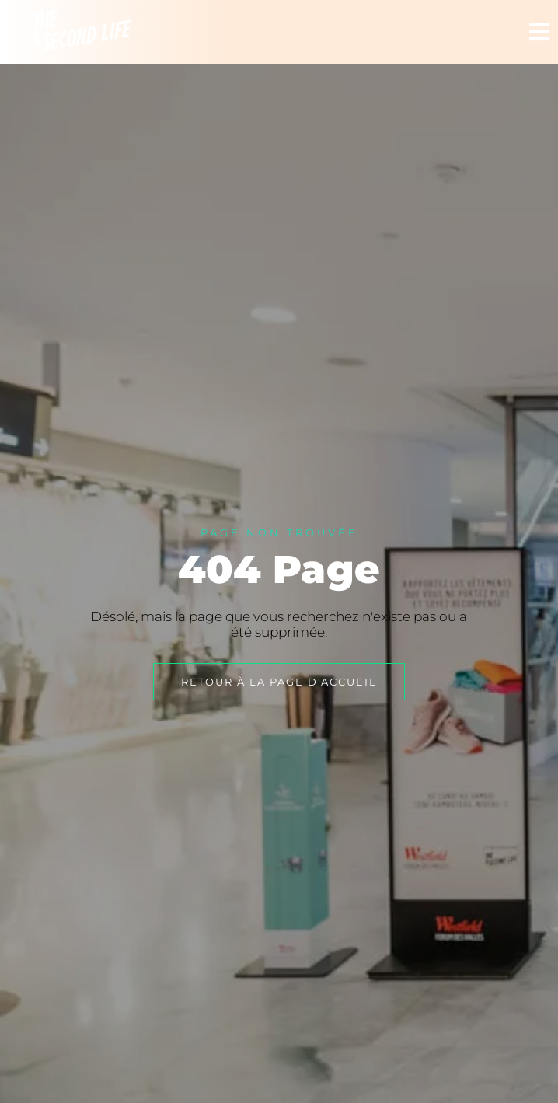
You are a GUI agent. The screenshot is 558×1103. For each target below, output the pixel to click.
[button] (539, 32)
